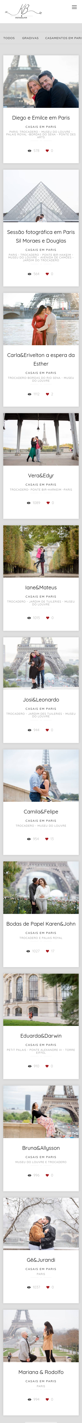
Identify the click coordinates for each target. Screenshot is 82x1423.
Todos (9, 37)
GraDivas (30, 37)
